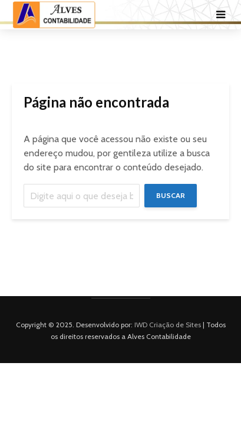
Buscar (170, 195)
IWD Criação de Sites (167, 324)
